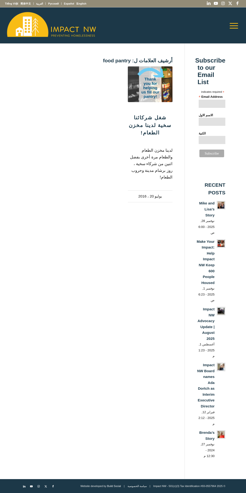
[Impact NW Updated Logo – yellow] (51, 25)
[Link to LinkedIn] (208, 3)
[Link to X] (230, 3)
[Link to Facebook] (237, 3)
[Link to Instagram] (223, 3)
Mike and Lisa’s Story (207, 209)
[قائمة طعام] (235, 25)
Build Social (114, 486)
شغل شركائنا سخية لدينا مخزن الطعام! (150, 125)
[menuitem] (81, 3)
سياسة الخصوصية (137, 486)
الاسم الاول (206, 115)
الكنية (202, 133)
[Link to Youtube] (216, 3)
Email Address (211, 97)
